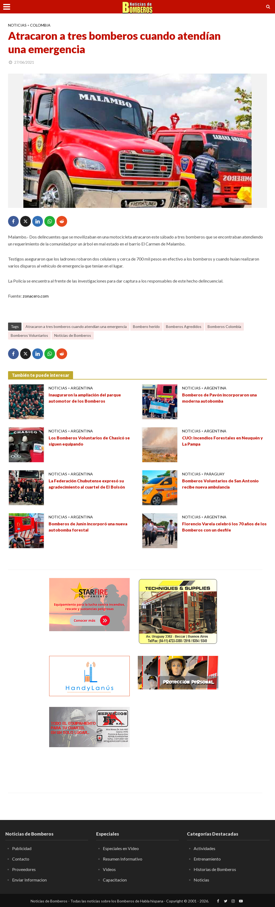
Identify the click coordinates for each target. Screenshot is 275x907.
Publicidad (22, 848)
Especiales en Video (121, 848)
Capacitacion (115, 879)
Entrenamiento (207, 858)
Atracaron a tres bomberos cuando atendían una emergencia (76, 326)
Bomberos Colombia (224, 326)
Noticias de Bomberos (72, 335)
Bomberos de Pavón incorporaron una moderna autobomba (220, 398)
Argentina (82, 388)
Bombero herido (146, 326)
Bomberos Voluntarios (29, 335)
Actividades (205, 848)
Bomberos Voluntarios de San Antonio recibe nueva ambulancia (221, 484)
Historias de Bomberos (215, 869)
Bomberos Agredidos (183, 326)
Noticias (17, 25)
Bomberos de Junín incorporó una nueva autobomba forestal (90, 527)
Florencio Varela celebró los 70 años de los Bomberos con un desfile (222, 527)
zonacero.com (36, 295)
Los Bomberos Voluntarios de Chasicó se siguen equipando (90, 441)
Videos (109, 869)
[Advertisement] (178, 740)
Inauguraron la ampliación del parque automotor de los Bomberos (87, 398)
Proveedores (24, 869)
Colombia (40, 25)
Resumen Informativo (122, 858)
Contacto (21, 858)
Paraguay (214, 474)
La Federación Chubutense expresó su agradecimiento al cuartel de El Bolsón (88, 484)
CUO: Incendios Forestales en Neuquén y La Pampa (224, 441)
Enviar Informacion (29, 879)
